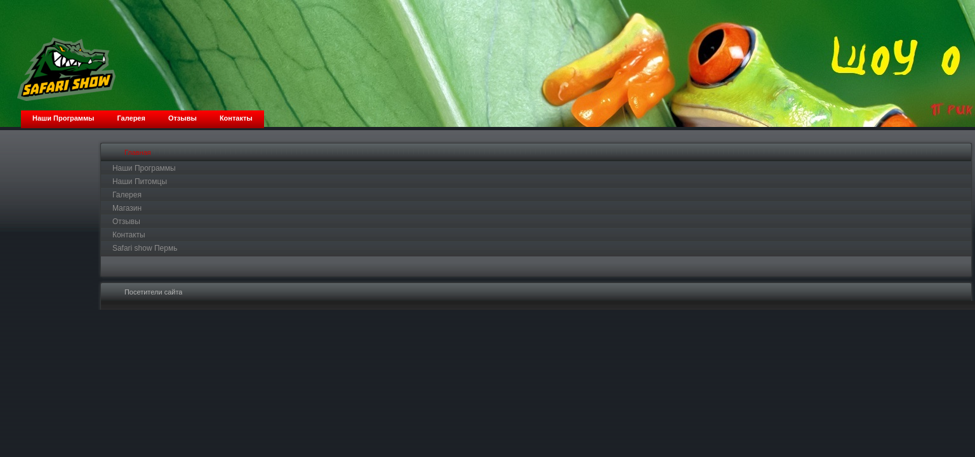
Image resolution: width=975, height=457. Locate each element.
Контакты (128, 234)
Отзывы (126, 221)
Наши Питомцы (139, 181)
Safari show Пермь (145, 248)
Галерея (127, 194)
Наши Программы (144, 168)
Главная (137, 152)
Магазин (127, 208)
